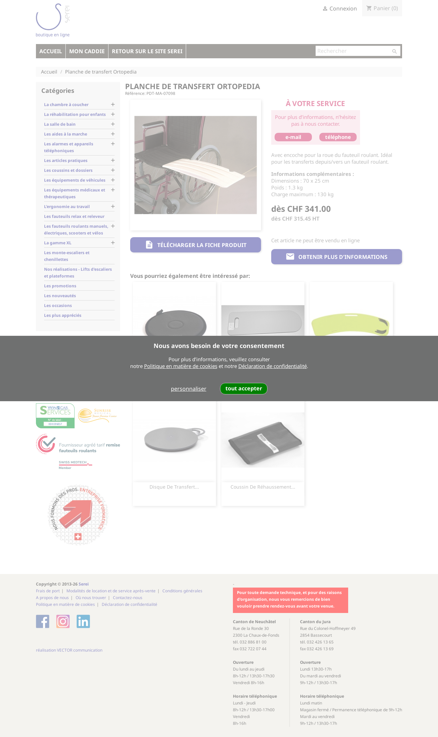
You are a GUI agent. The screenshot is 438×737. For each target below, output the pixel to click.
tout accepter (243, 388)
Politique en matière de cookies (180, 366)
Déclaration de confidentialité (272, 366)
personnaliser (188, 388)
